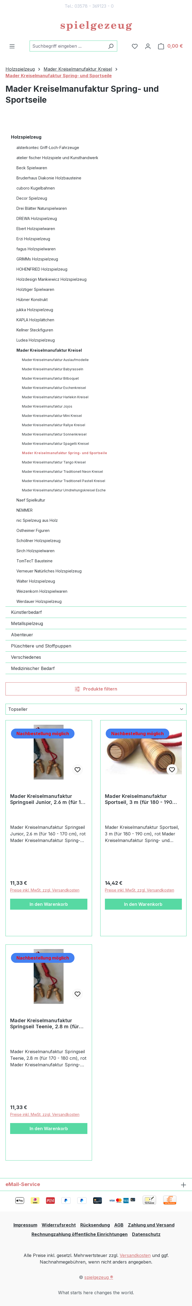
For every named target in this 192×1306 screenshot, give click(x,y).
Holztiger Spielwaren (35, 289)
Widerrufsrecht (59, 1225)
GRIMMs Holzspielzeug (37, 259)
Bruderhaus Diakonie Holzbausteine (48, 178)
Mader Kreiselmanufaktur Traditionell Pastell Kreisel (63, 481)
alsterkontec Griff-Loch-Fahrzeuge (47, 147)
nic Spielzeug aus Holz (37, 520)
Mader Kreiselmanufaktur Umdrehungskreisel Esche (64, 490)
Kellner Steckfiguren (34, 330)
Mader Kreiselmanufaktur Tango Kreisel (54, 462)
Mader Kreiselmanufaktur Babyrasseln (52, 369)
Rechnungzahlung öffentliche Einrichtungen (79, 1234)
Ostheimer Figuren (33, 530)
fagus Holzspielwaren (36, 249)
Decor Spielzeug (31, 198)
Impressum (25, 1225)
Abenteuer (22, 634)
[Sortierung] (96, 709)
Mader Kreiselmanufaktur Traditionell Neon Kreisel (62, 471)
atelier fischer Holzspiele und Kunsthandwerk (57, 157)
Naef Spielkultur (30, 500)
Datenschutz (146, 1234)
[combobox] (67, 46)
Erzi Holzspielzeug (33, 238)
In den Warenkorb (49, 904)
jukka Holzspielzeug (34, 309)
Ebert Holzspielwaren (35, 228)
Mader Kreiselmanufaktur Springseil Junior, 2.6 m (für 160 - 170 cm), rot (48, 799)
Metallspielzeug (27, 623)
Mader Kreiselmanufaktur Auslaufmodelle (55, 360)
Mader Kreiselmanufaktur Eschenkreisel (54, 388)
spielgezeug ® (98, 1277)
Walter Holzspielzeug (35, 581)
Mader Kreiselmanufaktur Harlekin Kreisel (55, 397)
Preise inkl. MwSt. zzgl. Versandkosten (44, 890)
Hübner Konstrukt (32, 299)
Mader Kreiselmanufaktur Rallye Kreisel (53, 425)
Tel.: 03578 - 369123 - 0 (89, 6)
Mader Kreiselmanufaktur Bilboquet (50, 378)
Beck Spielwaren (31, 167)
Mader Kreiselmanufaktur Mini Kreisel (52, 416)
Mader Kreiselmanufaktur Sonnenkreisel (54, 434)
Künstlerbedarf (26, 612)
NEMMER (24, 510)
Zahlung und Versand (151, 1225)
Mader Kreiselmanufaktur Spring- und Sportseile (64, 453)
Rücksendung (95, 1225)
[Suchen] (110, 46)
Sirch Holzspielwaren (35, 550)
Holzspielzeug (26, 137)
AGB (119, 1225)
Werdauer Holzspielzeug (39, 601)
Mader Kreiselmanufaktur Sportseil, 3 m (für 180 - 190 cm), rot (138, 799)
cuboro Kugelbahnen (35, 188)
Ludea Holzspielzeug (35, 340)
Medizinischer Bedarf (33, 668)
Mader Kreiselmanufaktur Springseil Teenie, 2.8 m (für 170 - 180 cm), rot (44, 1024)
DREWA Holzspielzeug (36, 218)
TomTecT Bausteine (34, 561)
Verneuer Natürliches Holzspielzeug (49, 571)
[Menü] (12, 46)
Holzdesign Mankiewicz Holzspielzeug (51, 279)
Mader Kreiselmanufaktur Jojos (47, 406)
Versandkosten (135, 1255)
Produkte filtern (96, 689)
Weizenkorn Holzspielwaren (41, 591)
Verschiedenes (26, 657)
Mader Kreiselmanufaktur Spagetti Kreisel (55, 444)
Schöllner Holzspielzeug (38, 540)
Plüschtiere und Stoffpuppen (41, 646)
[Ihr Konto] (147, 46)
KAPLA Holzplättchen (35, 319)
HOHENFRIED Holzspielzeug (41, 269)
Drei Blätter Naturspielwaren (41, 208)
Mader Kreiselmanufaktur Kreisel (49, 350)
